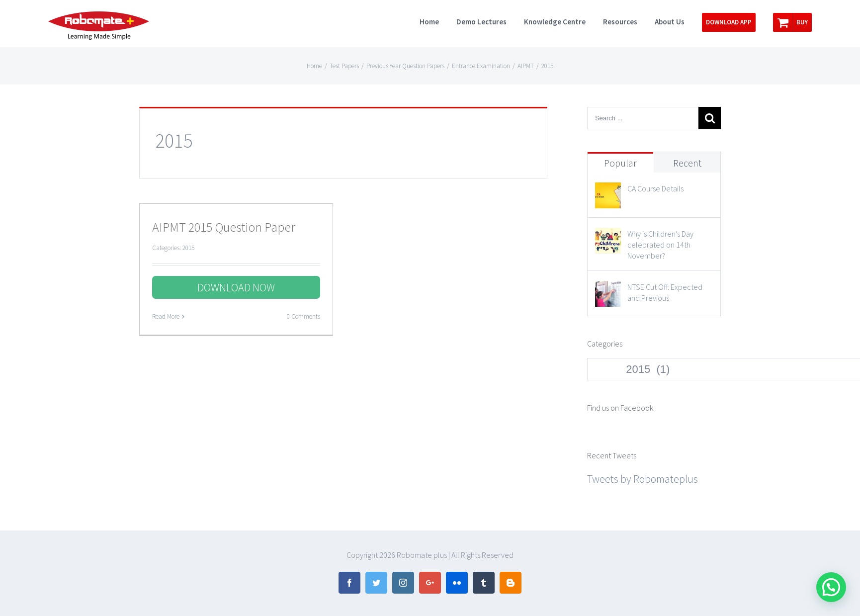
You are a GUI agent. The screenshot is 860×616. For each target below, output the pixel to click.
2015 (188, 248)
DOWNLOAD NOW (236, 287)
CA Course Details (655, 188)
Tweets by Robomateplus (642, 479)
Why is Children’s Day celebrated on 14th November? (660, 245)
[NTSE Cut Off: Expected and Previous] (608, 290)
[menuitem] (438, 21)
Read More (165, 316)
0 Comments (303, 316)
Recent (687, 163)
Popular (620, 163)
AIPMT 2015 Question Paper (223, 227)
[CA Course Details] (608, 191)
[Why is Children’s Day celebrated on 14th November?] (608, 237)
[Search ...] (642, 118)
